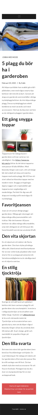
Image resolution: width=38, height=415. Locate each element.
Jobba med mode (10, 57)
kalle (23, 83)
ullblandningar (29, 315)
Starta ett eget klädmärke (19, 386)
